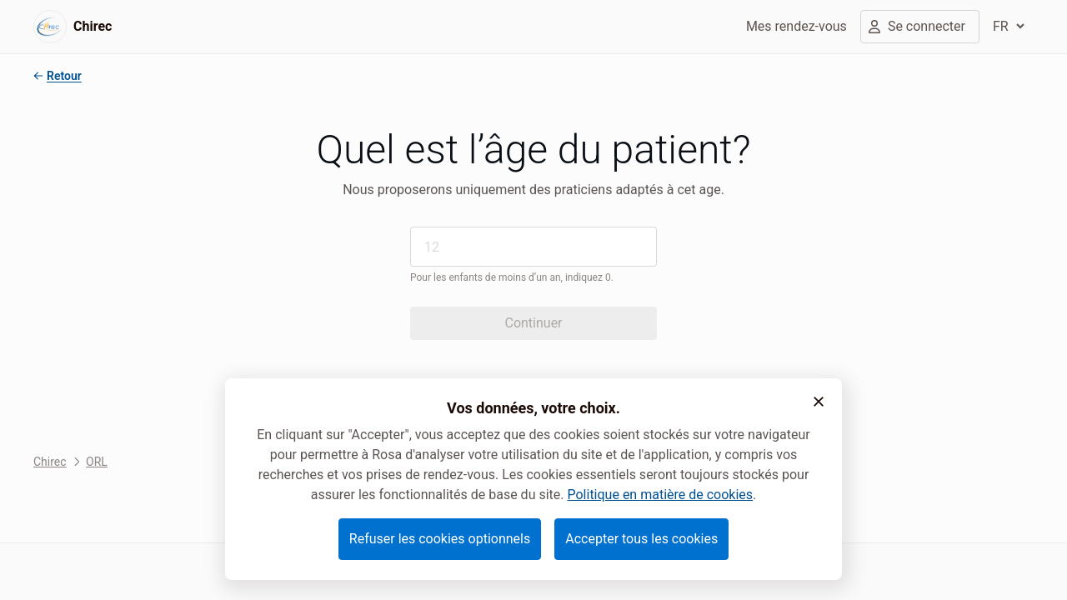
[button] (819, 402)
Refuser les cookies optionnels (439, 539)
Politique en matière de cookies (660, 494)
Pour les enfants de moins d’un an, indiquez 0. (512, 277)
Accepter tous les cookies (641, 539)
